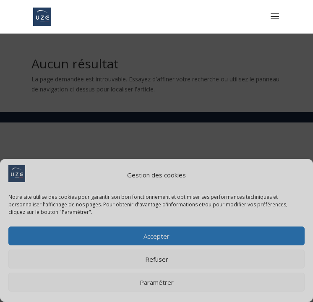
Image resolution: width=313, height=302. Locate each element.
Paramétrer (157, 282)
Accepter (156, 236)
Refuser (156, 259)
